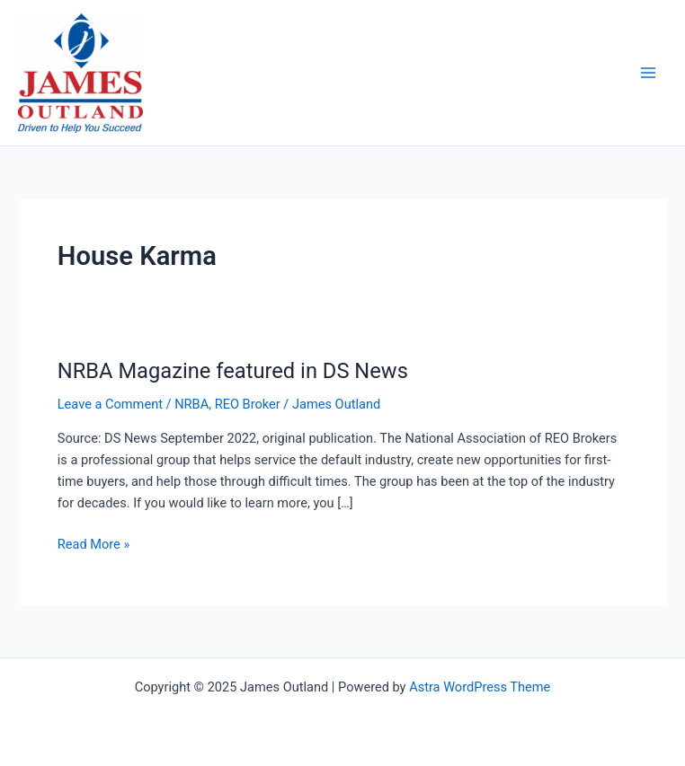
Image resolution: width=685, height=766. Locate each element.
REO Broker (247, 404)
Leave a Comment (110, 404)
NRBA (191, 404)
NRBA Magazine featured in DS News (233, 370)
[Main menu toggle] (648, 73)
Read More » (94, 544)
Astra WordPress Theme (479, 687)
